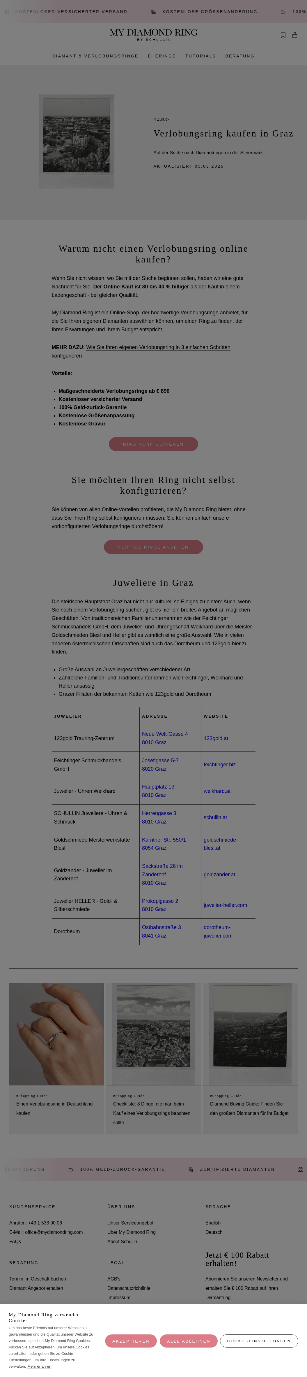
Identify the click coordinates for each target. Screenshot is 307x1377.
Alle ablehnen (188, 1341)
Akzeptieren (130, 1341)
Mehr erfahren (39, 1366)
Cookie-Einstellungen (259, 1341)
